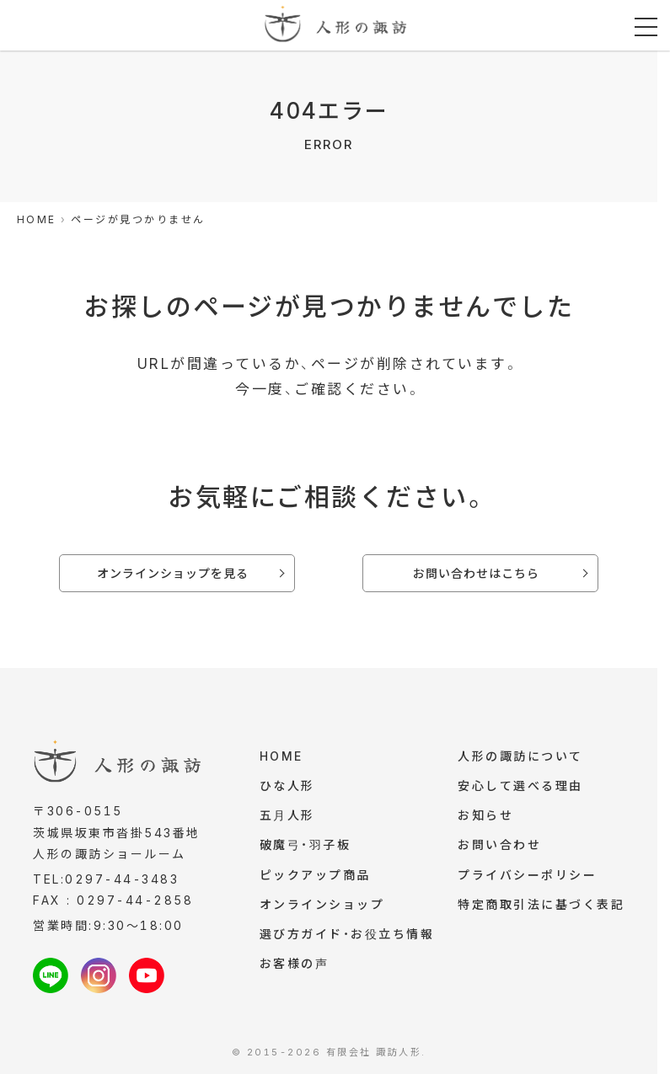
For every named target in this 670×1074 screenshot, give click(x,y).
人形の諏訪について (520, 757)
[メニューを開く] (646, 27)
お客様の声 (295, 970)
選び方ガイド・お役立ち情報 (347, 939)
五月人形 (287, 817)
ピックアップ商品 (315, 879)
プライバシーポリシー (527, 879)
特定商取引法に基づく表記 (541, 909)
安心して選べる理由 (520, 787)
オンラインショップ (322, 909)
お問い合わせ (499, 848)
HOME (281, 757)
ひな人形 (287, 787)
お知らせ (485, 817)
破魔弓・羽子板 (305, 848)
